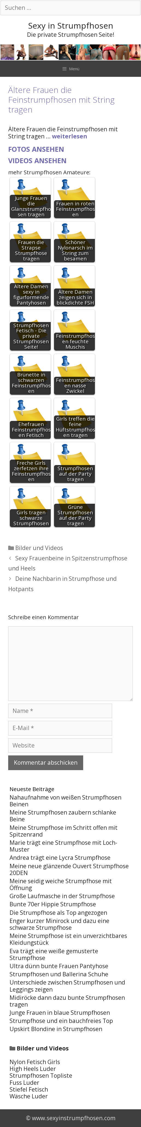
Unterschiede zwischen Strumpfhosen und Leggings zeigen (67, 986)
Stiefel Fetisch (29, 1089)
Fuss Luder (24, 1082)
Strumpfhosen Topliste (41, 1075)
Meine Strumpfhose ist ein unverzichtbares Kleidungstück (68, 939)
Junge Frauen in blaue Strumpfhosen (60, 1012)
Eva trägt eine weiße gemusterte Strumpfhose (54, 954)
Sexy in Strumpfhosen (70, 25)
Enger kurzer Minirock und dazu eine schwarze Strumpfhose (59, 924)
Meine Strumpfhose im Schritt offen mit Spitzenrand (64, 831)
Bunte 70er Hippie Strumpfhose (53, 904)
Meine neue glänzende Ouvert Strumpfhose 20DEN (69, 869)
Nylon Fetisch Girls (35, 1062)
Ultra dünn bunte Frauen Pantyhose (59, 966)
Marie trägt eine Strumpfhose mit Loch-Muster (63, 846)
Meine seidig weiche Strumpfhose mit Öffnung (61, 884)
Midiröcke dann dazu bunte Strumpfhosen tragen (67, 1001)
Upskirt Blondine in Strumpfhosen (56, 1029)
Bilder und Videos (39, 548)
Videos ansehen (37, 160)
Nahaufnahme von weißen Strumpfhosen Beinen (65, 801)
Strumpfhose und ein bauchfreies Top (61, 1021)
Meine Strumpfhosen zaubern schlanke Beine (63, 816)
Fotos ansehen (36, 149)
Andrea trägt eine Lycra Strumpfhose (60, 857)
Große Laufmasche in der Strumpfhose (62, 896)
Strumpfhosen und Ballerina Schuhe (59, 974)
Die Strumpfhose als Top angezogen (58, 912)
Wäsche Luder (29, 1096)
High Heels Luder (33, 1069)
